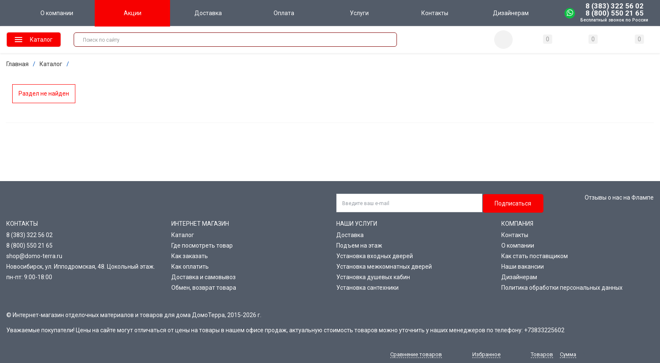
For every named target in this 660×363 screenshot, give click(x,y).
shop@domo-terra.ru (34, 256)
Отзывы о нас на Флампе (619, 197)
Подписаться (513, 203)
